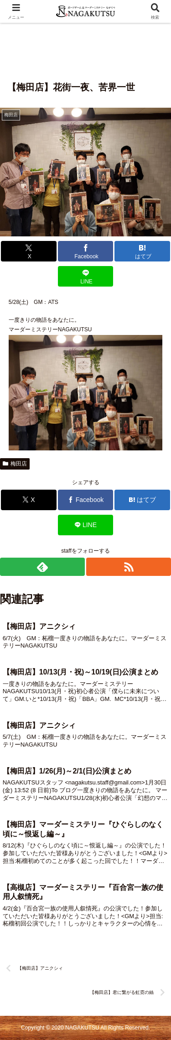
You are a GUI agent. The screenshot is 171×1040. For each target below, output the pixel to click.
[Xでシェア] (29, 251)
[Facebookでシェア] (86, 251)
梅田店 (15, 463)
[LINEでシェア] (86, 276)
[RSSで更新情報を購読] (128, 567)
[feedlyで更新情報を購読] (42, 567)
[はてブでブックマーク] (142, 251)
